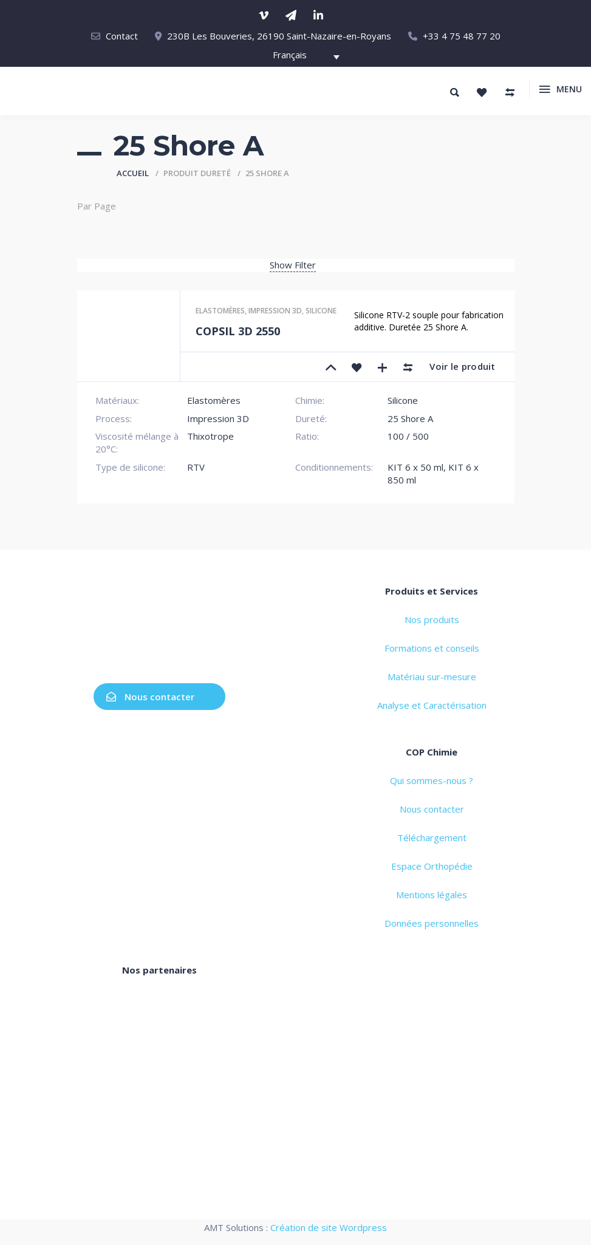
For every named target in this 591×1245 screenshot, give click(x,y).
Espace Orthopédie (432, 866)
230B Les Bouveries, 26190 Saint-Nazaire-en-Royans (279, 36)
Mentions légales (431, 895)
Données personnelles (431, 923)
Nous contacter (150, 697)
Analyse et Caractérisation (432, 705)
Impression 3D (275, 310)
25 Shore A (410, 418)
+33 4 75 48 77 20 (461, 36)
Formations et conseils (431, 648)
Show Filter (293, 265)
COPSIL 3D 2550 (238, 331)
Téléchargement (431, 837)
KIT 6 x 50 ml (415, 467)
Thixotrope (210, 436)
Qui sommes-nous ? (431, 780)
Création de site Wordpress (328, 1227)
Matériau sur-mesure (432, 676)
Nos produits (432, 619)
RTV (196, 467)
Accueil (133, 173)
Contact (122, 36)
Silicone (321, 310)
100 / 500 (408, 436)
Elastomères (220, 310)
